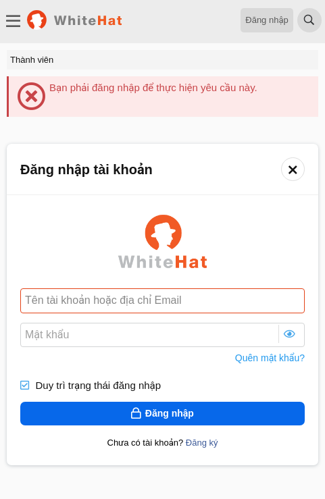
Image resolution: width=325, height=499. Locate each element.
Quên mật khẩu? (270, 357)
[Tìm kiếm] (309, 21)
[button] (293, 169)
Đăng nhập (266, 20)
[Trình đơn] (13, 21)
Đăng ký (202, 443)
